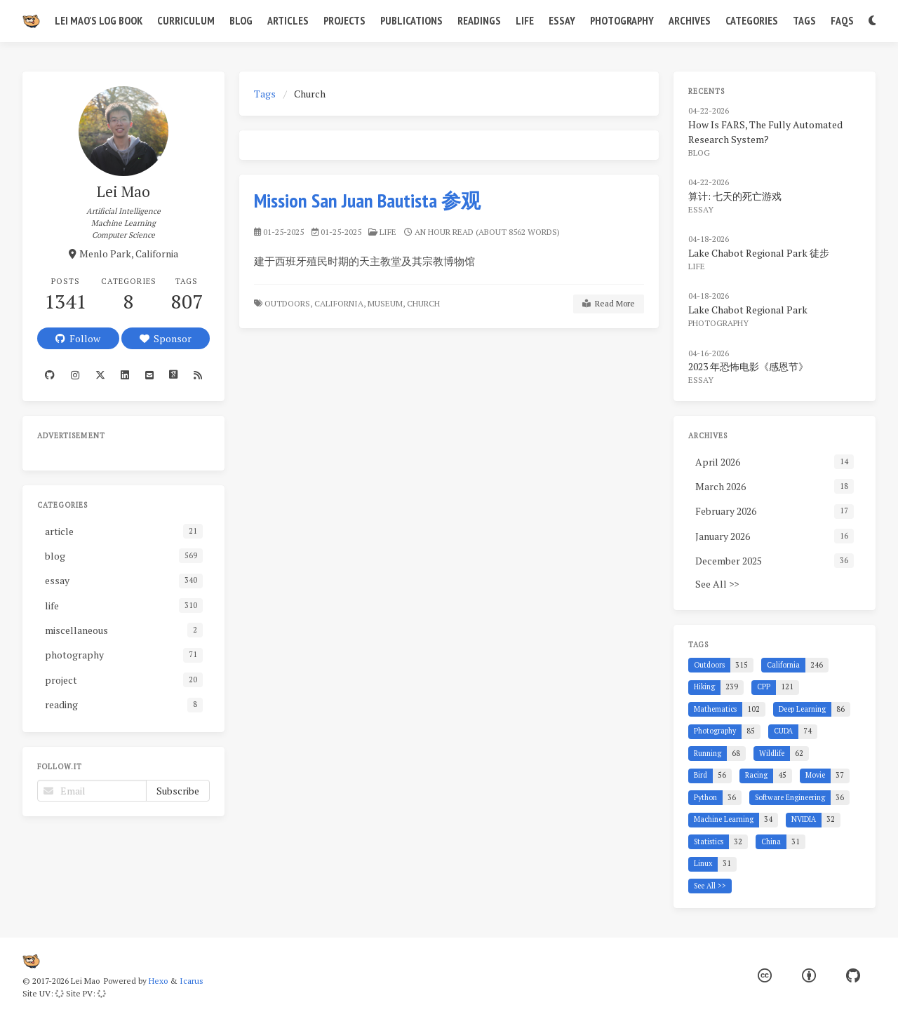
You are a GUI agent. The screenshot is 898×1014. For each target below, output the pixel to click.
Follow (77, 338)
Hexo (158, 980)
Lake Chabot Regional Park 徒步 (758, 252)
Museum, (386, 303)
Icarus (191, 980)
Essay (562, 20)
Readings (479, 20)
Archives (690, 20)
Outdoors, (288, 303)
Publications (411, 20)
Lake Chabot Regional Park (747, 309)
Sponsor (166, 338)
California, (340, 303)
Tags (804, 20)
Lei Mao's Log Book (98, 20)
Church (424, 303)
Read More (608, 303)
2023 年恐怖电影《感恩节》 (748, 366)
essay (700, 209)
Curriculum (186, 20)
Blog (241, 20)
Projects (344, 20)
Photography (622, 20)
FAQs (842, 20)
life (388, 232)
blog (699, 152)
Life (525, 20)
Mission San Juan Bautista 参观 (367, 200)
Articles (288, 20)
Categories (751, 20)
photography (718, 323)
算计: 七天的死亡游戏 (735, 196)
